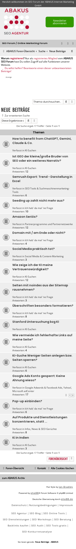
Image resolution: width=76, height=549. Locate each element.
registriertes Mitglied (45, 58)
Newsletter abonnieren (60, 22)
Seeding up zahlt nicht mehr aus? (38, 201)
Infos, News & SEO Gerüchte (41, 429)
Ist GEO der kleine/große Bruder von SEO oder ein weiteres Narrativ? (40, 158)
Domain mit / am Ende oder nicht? (38, 233)
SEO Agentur (19, 513)
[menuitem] (73, 43)
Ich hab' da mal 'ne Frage (39, 208)
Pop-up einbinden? (27, 401)
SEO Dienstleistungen (16, 519)
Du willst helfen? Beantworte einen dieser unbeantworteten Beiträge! (36, 70)
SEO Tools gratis (56, 525)
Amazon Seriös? (24, 217)
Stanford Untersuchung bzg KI (35, 322)
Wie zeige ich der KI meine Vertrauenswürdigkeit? (32, 267)
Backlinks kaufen (18, 525)
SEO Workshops (41, 519)
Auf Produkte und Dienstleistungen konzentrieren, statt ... (39, 419)
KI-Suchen (30, 150)
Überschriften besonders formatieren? (42, 306)
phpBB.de (67, 499)
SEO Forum (34, 1)
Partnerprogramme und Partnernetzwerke (49, 224)
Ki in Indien (20, 438)
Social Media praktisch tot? (33, 249)
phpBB (35, 492)
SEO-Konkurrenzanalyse (37, 531)
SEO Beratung (62, 519)
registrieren (16, 58)
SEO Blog (35, 513)
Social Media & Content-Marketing (44, 256)
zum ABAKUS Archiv (13, 478)
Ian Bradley (66, 486)
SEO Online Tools (54, 513)
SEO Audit (37, 525)
